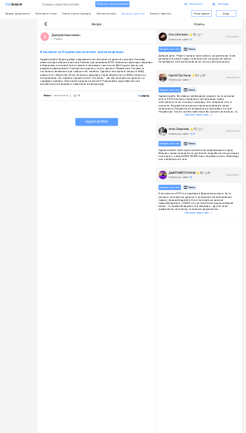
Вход (226, 13)
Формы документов (17, 13)
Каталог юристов (161, 13)
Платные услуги (106, 13)
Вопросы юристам (133, 13)
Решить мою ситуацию (76, 13)
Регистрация (201, 13)
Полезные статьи (46, 13)
